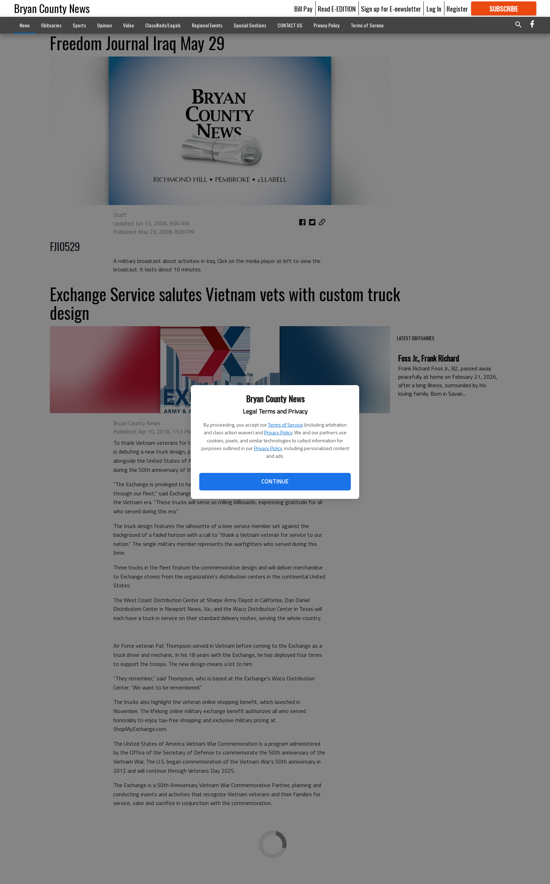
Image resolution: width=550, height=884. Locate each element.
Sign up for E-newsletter (391, 8)
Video (128, 25)
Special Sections (250, 25)
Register (457, 8)
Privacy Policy (278, 432)
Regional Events (207, 25)
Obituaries (51, 25)
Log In (434, 8)
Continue (274, 481)
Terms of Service (285, 424)
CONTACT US (289, 25)
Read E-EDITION (337, 8)
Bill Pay (303, 8)
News (25, 25)
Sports (79, 25)
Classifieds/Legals (163, 25)
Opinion (104, 25)
